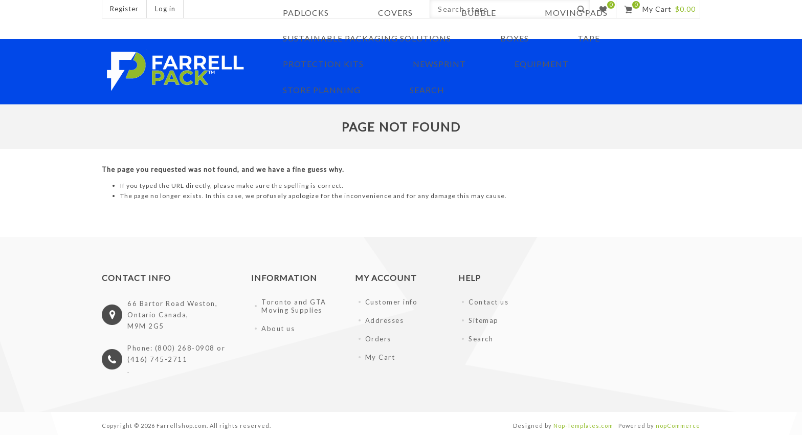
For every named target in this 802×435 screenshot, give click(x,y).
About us (278, 327)
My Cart (380, 356)
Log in (165, 9)
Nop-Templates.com (583, 424)
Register (124, 9)
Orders (378, 337)
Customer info (391, 300)
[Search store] (501, 9)
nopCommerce (678, 424)
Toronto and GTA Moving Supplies (293, 304)
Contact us (488, 300)
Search (481, 337)
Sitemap (484, 319)
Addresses (384, 319)
